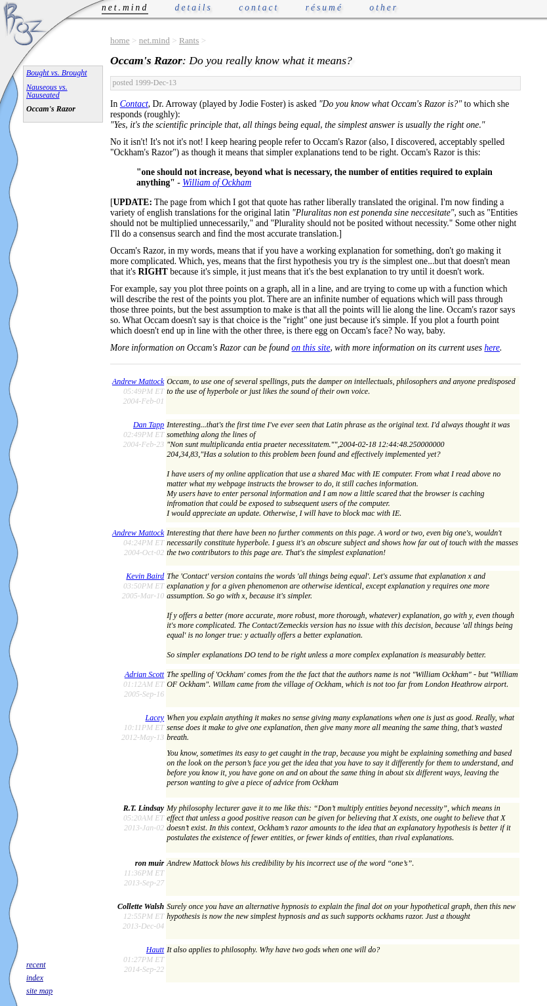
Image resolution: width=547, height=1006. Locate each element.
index (34, 977)
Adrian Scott (144, 674)
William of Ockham (216, 182)
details (194, 7)
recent (36, 964)
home (120, 40)
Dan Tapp (148, 424)
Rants (189, 40)
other (383, 7)
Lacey (155, 717)
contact (259, 7)
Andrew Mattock (138, 381)
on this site (311, 348)
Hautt (155, 949)
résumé (324, 7)
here (492, 348)
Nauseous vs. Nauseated (47, 91)
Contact (134, 104)
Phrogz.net (24, 23)
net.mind (154, 40)
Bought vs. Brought (56, 72)
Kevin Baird (145, 576)
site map (39, 991)
